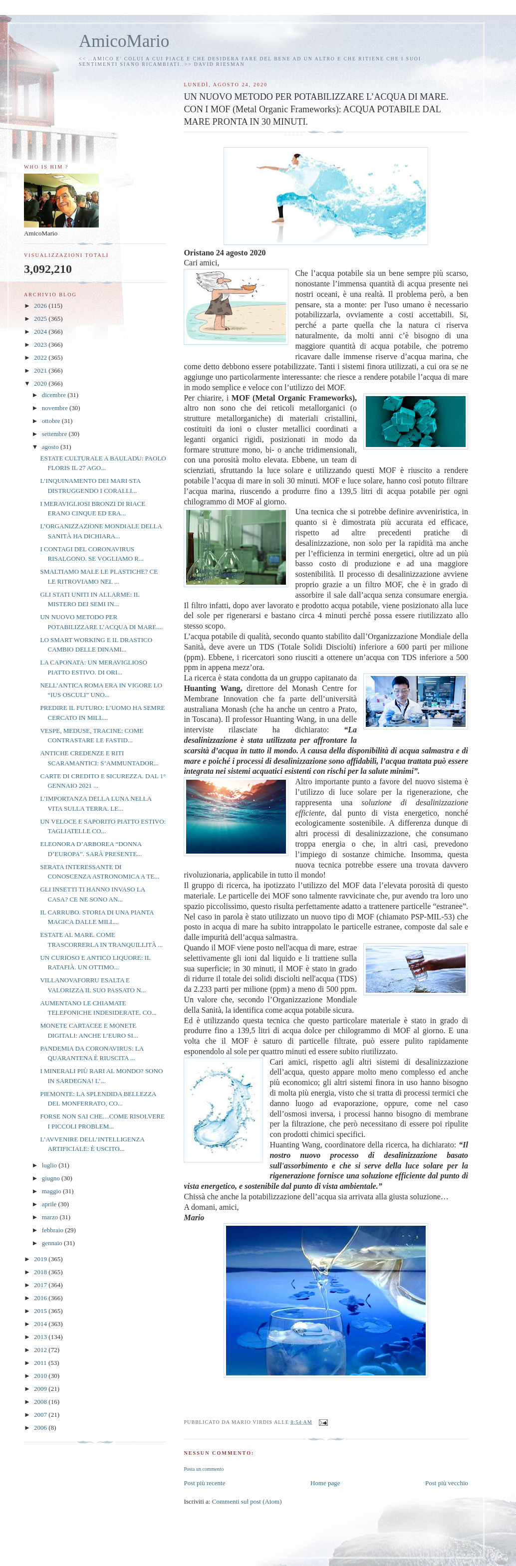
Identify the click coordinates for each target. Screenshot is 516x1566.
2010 (41, 1375)
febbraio (53, 1230)
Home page (325, 1483)
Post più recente (204, 1483)
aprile (50, 1204)
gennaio (53, 1243)
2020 (41, 383)
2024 (41, 331)
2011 (41, 1362)
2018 (41, 1272)
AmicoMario (124, 41)
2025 (41, 318)
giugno (51, 1178)
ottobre (52, 421)
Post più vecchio (446, 1483)
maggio (52, 1191)
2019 (41, 1259)
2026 (41, 305)
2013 (41, 1337)
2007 (41, 1414)
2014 (41, 1324)
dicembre (55, 395)
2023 (41, 344)
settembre (55, 434)
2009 (41, 1388)
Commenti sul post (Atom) (247, 1501)
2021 (41, 370)
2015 (41, 1311)
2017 (41, 1285)
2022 (41, 357)
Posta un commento (204, 1469)
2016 (41, 1298)
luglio (50, 1165)
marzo (51, 1217)
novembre (55, 408)
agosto (51, 446)
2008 (41, 1401)
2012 (41, 1349)
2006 (41, 1427)
